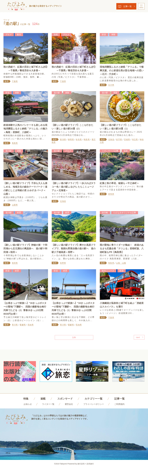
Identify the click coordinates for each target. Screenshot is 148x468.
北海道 (111, 139)
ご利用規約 (119, 404)
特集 (25, 398)
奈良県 (79, 139)
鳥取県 (15, 143)
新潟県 (63, 139)
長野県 (63, 263)
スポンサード (65, 398)
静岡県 (71, 139)
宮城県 (127, 139)
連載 (43, 398)
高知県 (31, 325)
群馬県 (111, 194)
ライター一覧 (48, 404)
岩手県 (119, 139)
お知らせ (28, 404)
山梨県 (15, 205)
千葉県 (15, 81)
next (138, 337)
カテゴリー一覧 (93, 398)
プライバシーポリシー (93, 404)
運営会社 (69, 404)
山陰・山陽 (121, 263)
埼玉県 (135, 139)
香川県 (15, 325)
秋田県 (15, 263)
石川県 (111, 85)
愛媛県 (23, 325)
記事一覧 (127, 6)
